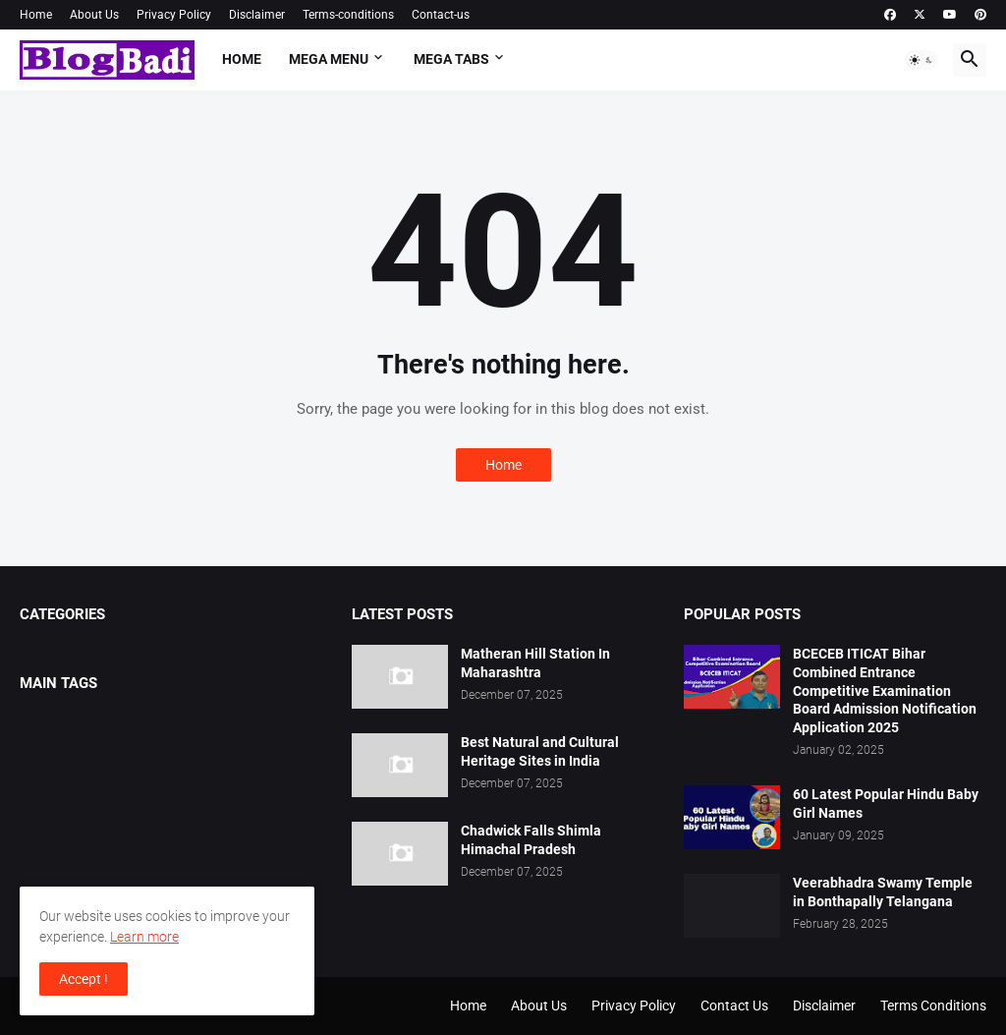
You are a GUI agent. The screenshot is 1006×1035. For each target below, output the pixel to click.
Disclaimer (257, 15)
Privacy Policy (174, 15)
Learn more (144, 937)
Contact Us (734, 1005)
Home (36, 15)
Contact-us (441, 15)
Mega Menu (328, 59)
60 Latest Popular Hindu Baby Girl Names (885, 803)
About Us (94, 15)
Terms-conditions (348, 15)
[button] (921, 60)
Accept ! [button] (83, 979)
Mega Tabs (451, 59)
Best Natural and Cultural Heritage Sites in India (540, 751)
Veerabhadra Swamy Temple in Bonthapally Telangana (883, 892)
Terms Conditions (933, 1005)
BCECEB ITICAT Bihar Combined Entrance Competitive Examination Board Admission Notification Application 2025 (885, 691)
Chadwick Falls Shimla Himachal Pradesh (531, 840)
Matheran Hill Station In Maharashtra (535, 663)
